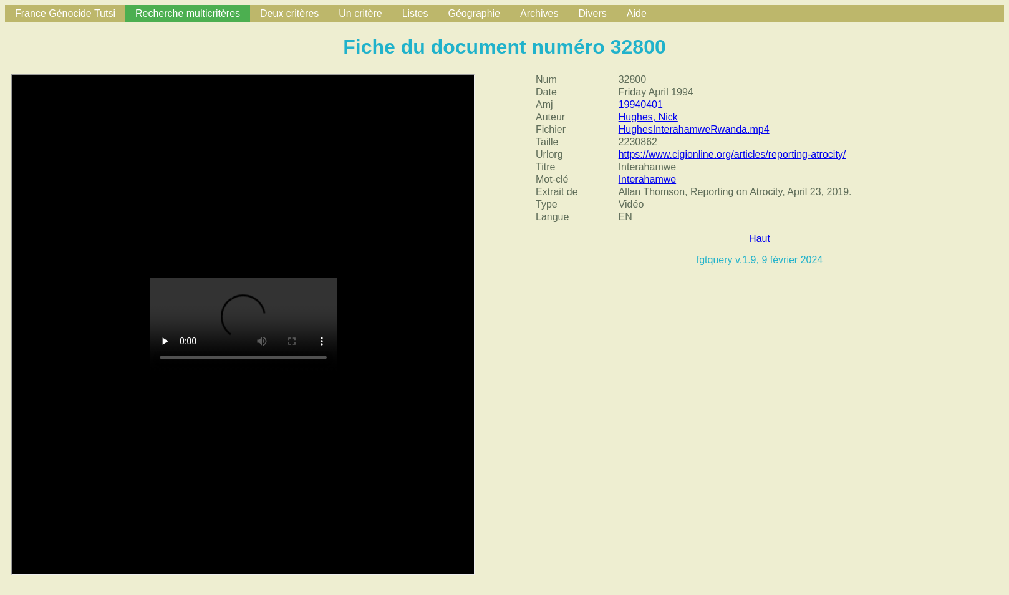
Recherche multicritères (187, 13)
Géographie (474, 13)
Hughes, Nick (648, 117)
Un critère (360, 13)
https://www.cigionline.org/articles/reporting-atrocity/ (732, 154)
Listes (415, 13)
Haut (759, 238)
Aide (637, 13)
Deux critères (289, 13)
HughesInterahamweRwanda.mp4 (694, 129)
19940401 (641, 104)
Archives (539, 13)
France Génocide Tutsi (65, 13)
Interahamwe (648, 179)
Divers (592, 13)
